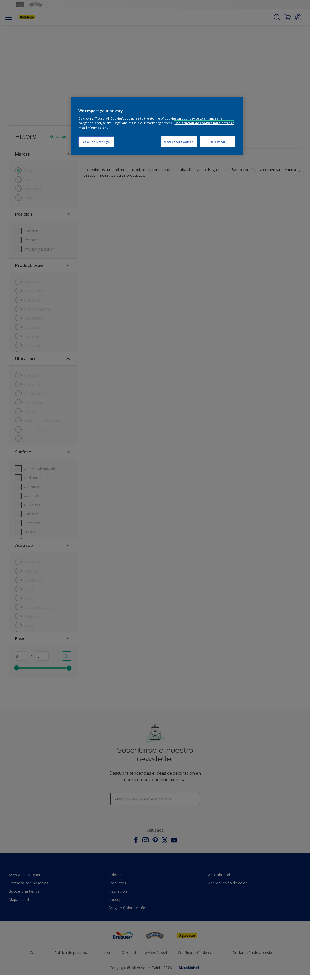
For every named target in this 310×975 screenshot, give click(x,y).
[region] (157, 126)
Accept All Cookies (178, 142)
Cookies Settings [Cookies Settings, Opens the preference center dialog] (96, 142)
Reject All (217, 142)
